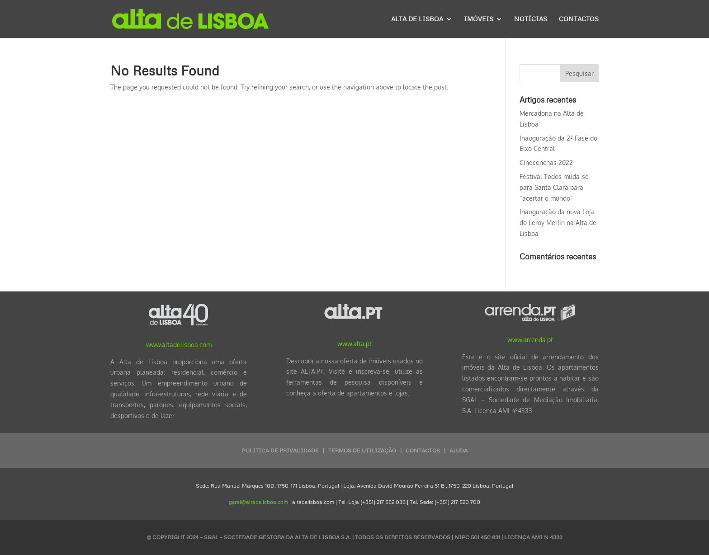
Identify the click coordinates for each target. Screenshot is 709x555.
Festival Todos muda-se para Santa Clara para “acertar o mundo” (554, 187)
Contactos (579, 19)
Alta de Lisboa (417, 19)
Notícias (530, 19)
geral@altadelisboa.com (258, 502)
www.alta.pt (354, 344)
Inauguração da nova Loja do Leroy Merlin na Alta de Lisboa (558, 222)
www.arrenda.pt (530, 339)
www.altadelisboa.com (179, 344)
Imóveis (478, 19)
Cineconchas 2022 (546, 162)
